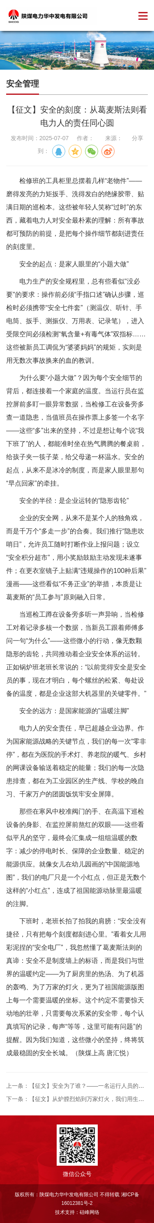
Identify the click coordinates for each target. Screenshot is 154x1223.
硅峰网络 (89, 1212)
